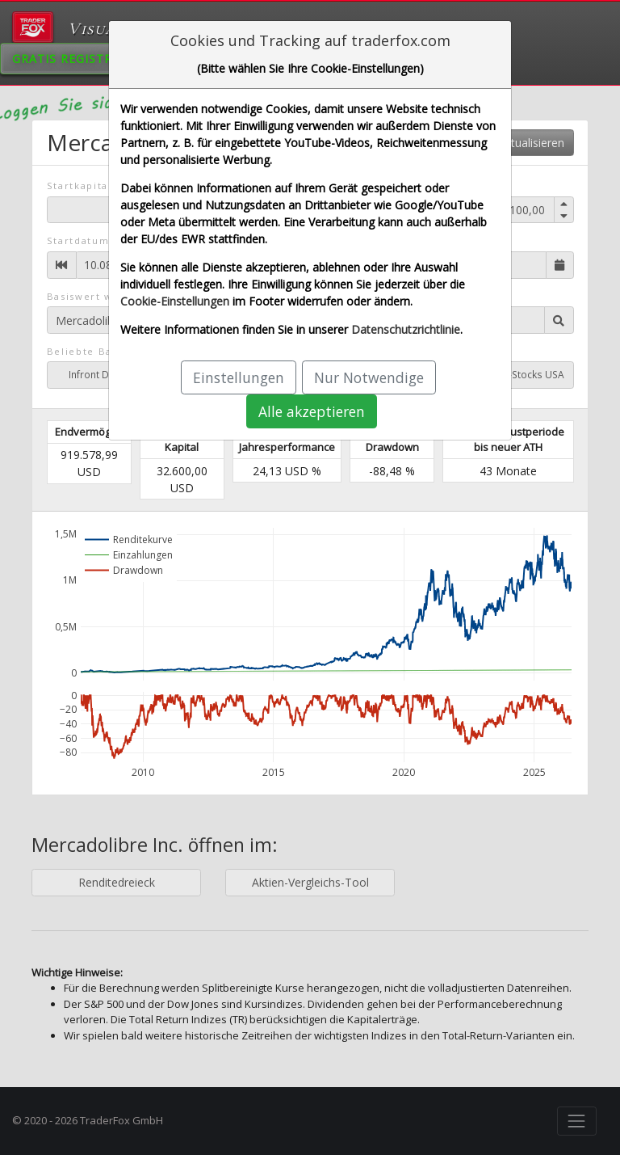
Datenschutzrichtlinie (405, 329)
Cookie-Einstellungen (174, 301)
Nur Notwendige (369, 377)
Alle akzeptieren (311, 411)
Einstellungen (238, 377)
